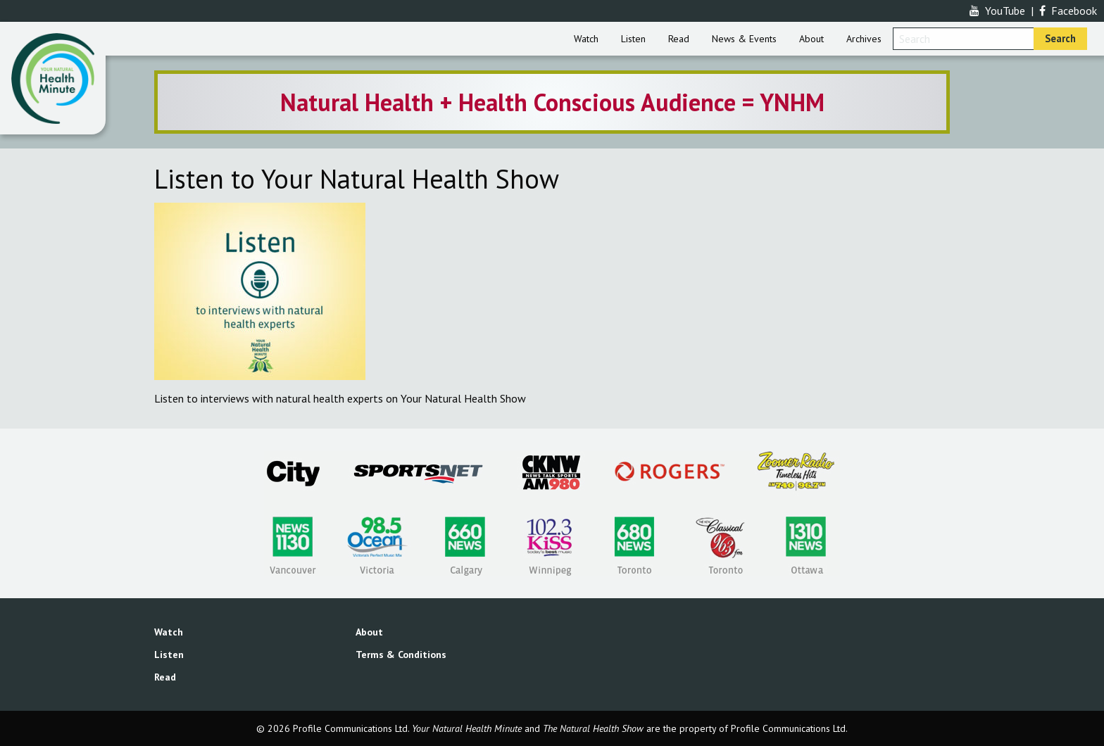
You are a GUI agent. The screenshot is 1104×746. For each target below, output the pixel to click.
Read (678, 38)
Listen (633, 38)
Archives (864, 38)
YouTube (997, 11)
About (811, 38)
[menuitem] (586, 38)
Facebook (1068, 11)
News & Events (744, 38)
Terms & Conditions (401, 654)
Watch (586, 38)
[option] (552, 102)
